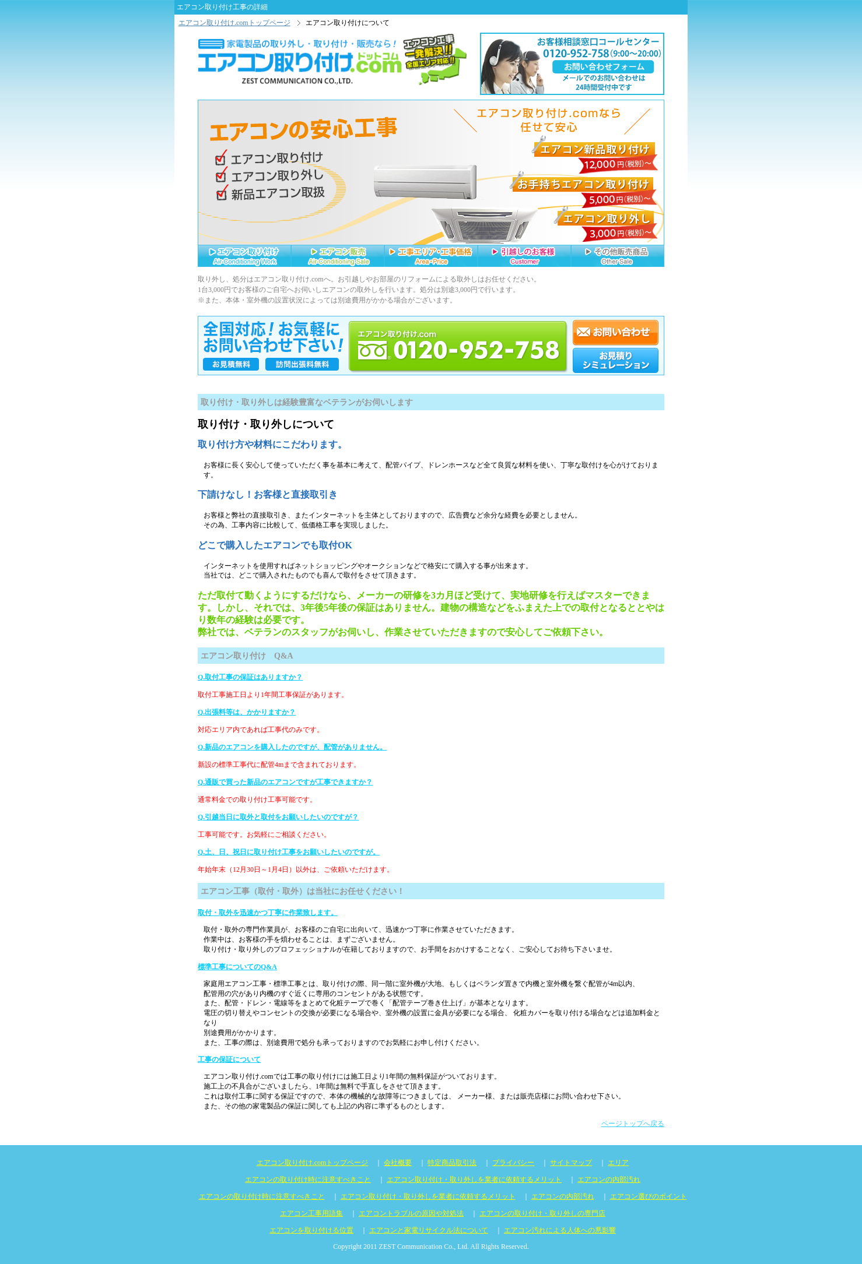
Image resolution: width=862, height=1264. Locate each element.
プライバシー (513, 1163)
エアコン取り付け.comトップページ (234, 23)
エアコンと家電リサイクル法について (428, 1230)
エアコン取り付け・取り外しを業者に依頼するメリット (474, 1179)
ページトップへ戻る (632, 1123)
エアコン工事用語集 (311, 1213)
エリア (618, 1163)
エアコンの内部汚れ (608, 1179)
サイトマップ (571, 1163)
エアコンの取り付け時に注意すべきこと (308, 1179)
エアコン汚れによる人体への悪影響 (560, 1230)
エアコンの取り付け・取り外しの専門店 (542, 1213)
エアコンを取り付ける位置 (311, 1230)
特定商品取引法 (452, 1163)
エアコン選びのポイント (648, 1196)
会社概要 (398, 1163)
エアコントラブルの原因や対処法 (411, 1213)
